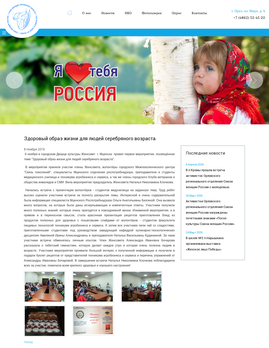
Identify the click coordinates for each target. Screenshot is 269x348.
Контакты (199, 12)
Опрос (176, 12)
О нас (86, 12)
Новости (108, 12)
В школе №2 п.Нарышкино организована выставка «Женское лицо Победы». (205, 243)
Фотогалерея (152, 12)
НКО (128, 12)
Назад (28, 342)
